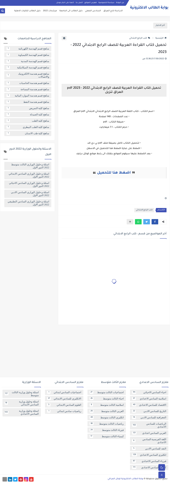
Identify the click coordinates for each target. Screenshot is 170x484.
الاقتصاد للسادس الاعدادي (149, 404)
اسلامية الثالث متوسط (107, 404)
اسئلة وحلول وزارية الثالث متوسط (22, 394)
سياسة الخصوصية (106, 3)
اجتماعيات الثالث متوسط (107, 392)
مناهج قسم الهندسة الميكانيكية (27, 67)
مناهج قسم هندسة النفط (27, 101)
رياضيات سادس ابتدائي (64, 411)
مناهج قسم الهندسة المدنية (27, 61)
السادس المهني (93, 11)
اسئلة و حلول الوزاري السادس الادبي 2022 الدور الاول (30, 194)
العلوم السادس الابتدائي (64, 404)
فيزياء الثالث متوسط (107, 430)
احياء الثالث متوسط (107, 398)
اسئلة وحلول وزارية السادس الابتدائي (22, 403)
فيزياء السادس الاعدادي (149, 461)
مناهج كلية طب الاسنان (27, 133)
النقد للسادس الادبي (149, 448)
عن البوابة (120, 3)
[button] (155, 221)
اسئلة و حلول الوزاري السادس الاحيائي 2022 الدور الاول (29, 184)
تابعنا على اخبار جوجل (65, 3)
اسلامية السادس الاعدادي (149, 398)
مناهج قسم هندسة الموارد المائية (27, 95)
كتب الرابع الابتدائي (139, 38)
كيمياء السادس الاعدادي (149, 467)
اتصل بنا (79, 3)
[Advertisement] (85, 352)
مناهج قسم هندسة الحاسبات (27, 83)
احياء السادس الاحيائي (149, 392)
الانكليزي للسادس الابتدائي (64, 398)
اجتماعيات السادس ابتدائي (64, 392)
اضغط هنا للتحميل (114, 173)
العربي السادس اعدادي (149, 433)
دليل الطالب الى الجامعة (71, 11)
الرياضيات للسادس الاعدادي (149, 425)
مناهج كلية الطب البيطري (27, 127)
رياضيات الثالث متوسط (107, 423)
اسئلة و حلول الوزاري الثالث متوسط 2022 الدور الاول (30, 166)
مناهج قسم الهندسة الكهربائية (27, 48)
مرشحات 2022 (50, 11)
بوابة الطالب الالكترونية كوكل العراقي (125, 479)
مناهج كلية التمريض (27, 108)
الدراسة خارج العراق (113, 11)
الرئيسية (161, 38)
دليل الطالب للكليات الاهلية (27, 11)
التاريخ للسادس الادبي (149, 411)
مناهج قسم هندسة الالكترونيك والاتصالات (27, 75)
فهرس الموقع (91, 3)
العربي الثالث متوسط (107, 411)
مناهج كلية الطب (27, 120)
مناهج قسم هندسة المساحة (27, 89)
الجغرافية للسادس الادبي (149, 417)
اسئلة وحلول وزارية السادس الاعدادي (22, 412)
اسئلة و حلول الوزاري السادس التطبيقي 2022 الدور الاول (28, 203)
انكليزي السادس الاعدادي (149, 454)
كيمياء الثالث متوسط (107, 436)
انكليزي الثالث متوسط (107, 417)
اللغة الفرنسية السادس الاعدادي (149, 441)
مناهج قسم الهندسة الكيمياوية (27, 54)
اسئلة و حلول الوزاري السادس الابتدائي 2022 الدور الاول (29, 175)
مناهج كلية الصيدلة (27, 114)
